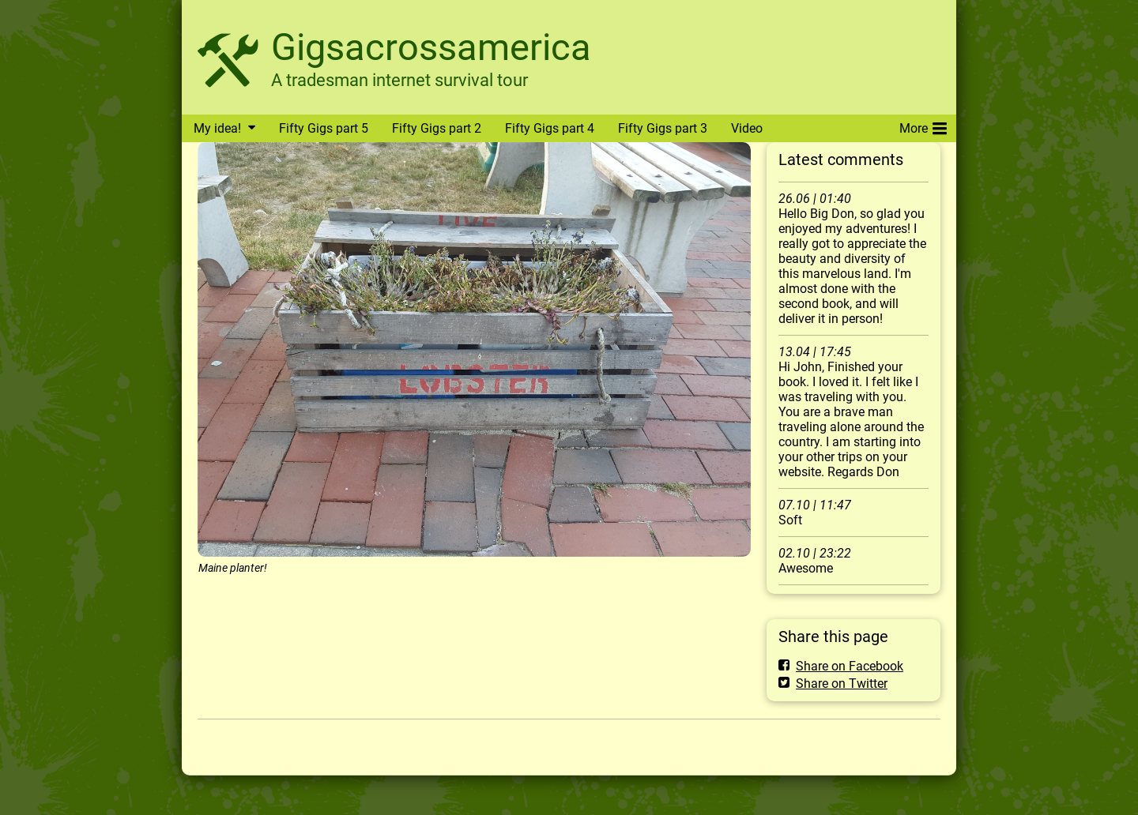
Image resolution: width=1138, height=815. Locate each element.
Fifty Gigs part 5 (323, 128)
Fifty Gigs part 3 (662, 128)
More (923, 126)
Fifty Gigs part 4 (549, 128)
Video (747, 128)
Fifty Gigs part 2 (436, 128)
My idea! (217, 128)
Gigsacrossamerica (431, 47)
